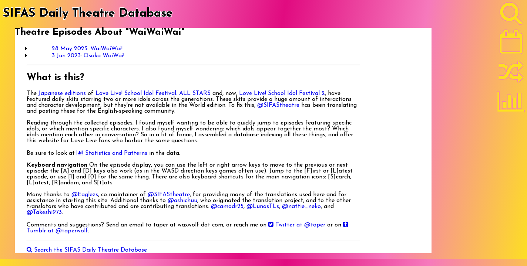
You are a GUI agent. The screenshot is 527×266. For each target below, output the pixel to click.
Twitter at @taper (296, 225)
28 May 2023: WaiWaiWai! (87, 49)
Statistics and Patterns (112, 153)
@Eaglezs (84, 195)
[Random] (511, 75)
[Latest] (511, 44)
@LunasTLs (262, 206)
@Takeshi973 (44, 212)
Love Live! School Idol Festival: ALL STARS (153, 93)
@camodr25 (227, 206)
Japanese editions (62, 93)
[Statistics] (511, 104)
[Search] (511, 15)
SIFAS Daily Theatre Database (88, 14)
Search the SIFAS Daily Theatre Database (87, 250)
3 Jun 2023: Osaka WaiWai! (88, 56)
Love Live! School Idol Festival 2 (282, 93)
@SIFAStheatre (278, 105)
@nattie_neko (301, 206)
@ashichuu (182, 201)
